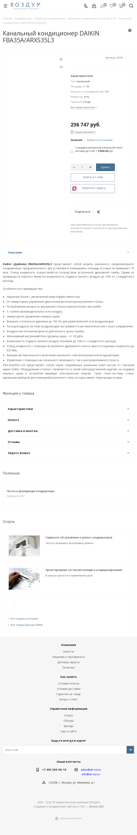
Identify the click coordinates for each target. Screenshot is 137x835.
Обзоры (68, 720)
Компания (68, 645)
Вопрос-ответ (68, 699)
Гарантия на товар (68, 694)
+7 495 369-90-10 (54, 769)
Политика (68, 667)
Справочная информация (68, 708)
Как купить (68, 677)
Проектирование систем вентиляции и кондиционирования (84, 570)
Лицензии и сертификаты (68, 657)
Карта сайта (69, 731)
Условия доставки (68, 689)
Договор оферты (68, 662)
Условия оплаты (68, 683)
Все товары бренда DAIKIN (27, 625)
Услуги (68, 715)
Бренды (68, 726)
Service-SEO (96, 806)
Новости (68, 651)
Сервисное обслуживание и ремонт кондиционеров (79, 537)
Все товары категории (24, 618)
